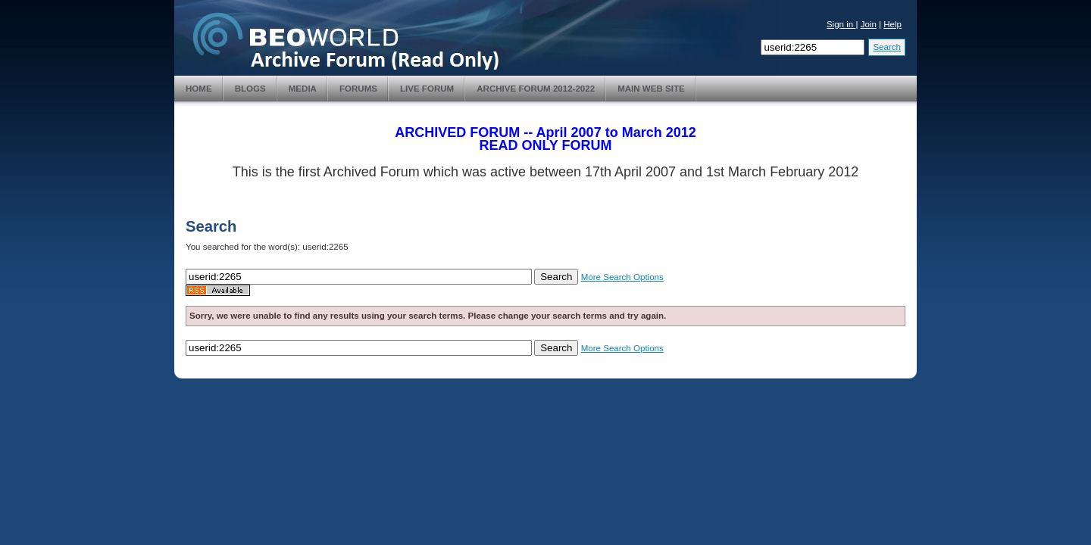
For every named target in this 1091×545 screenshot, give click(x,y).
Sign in (841, 24)
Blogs (250, 88)
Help (892, 24)
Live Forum (427, 88)
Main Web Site (651, 88)
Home (199, 88)
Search (887, 46)
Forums (358, 88)
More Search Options (622, 277)
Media (303, 88)
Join (869, 24)
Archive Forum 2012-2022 (536, 88)
